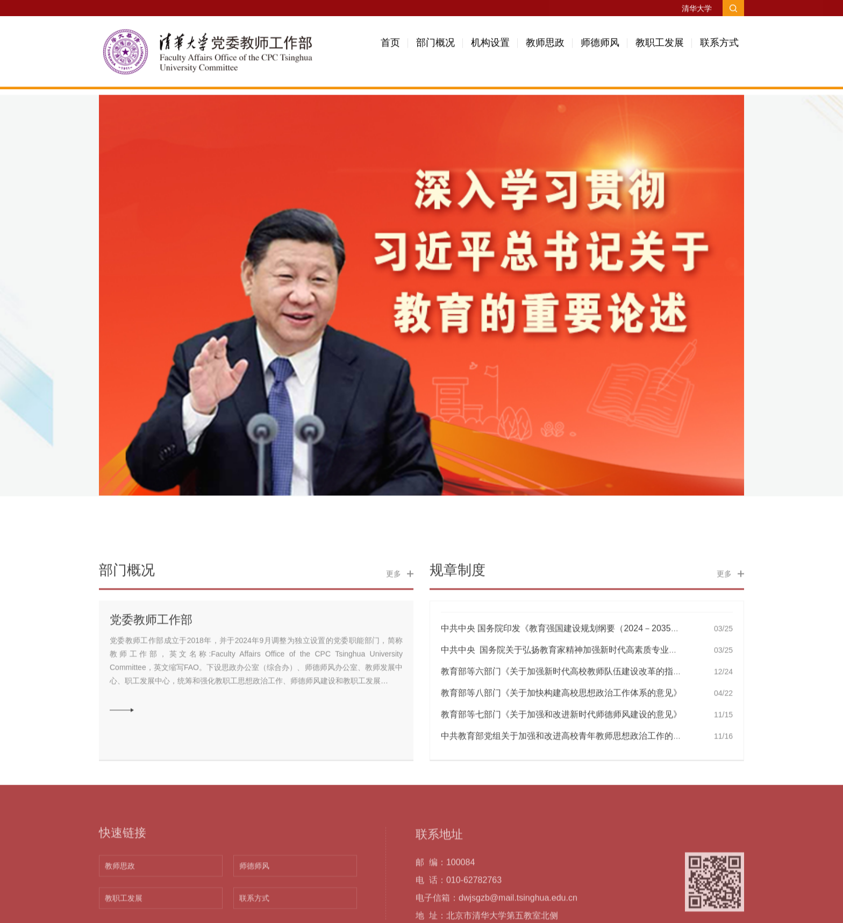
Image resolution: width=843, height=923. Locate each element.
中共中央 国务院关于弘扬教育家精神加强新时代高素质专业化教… (568, 708)
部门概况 (435, 46)
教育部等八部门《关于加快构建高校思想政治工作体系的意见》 (561, 751)
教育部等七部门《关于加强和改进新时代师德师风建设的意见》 (561, 772)
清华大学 (697, 9)
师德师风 (600, 46)
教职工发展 (659, 46)
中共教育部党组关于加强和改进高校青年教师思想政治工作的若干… (570, 794)
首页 (390, 46)
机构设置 (490, 46)
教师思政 (545, 46)
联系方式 (719, 46)
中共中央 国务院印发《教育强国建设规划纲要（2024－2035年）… (569, 686)
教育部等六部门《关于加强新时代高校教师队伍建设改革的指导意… (570, 729)
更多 (393, 632)
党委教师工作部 (151, 678)
